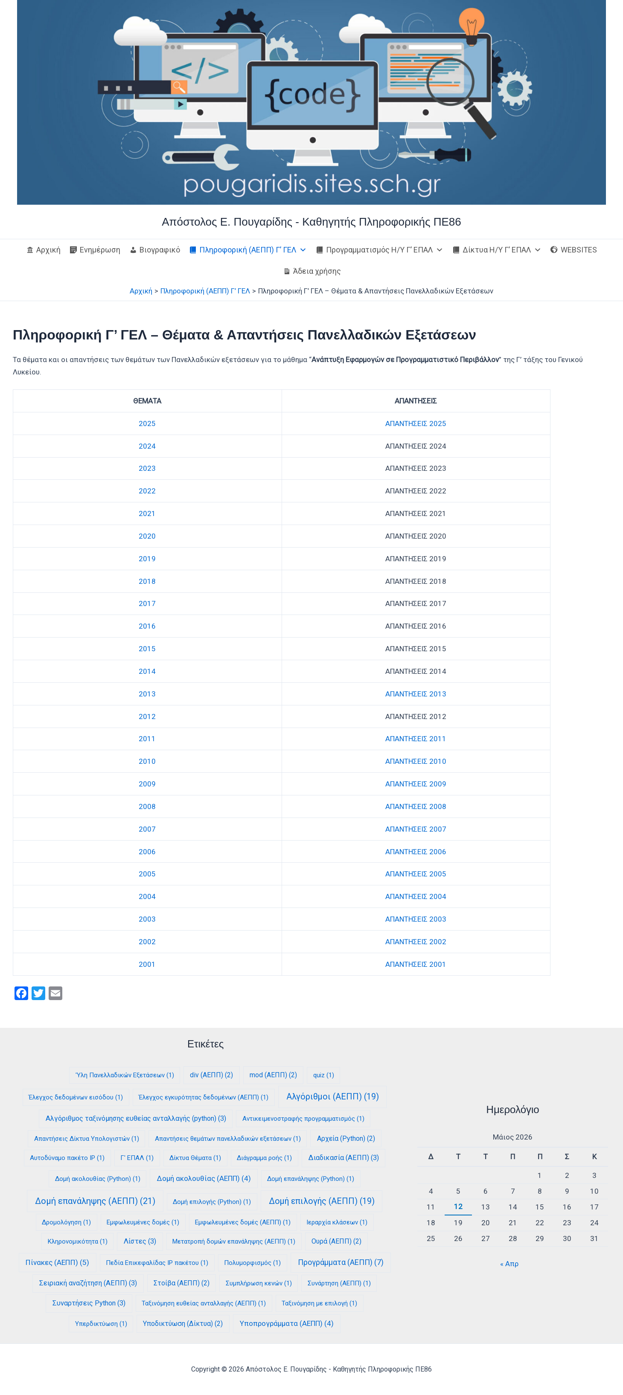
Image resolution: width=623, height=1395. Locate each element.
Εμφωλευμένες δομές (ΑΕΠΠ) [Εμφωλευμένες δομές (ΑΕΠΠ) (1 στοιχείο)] (243, 1222)
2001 (147, 964)
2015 (147, 648)
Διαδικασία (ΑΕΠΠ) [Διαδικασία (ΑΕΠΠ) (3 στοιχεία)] (344, 1158)
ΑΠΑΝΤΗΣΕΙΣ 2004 (415, 896)
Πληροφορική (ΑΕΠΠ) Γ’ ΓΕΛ (253, 250)
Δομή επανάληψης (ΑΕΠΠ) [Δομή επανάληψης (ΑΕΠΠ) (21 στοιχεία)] (95, 1201)
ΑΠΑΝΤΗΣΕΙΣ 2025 (415, 423)
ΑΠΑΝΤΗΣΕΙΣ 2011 (415, 738)
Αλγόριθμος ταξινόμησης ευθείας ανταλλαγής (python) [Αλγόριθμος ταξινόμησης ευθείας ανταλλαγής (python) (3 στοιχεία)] (136, 1118)
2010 (147, 761)
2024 (147, 446)
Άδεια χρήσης (317, 271)
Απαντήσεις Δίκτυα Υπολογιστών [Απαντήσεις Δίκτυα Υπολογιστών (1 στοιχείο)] (86, 1139)
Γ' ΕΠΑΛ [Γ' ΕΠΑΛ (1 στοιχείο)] (137, 1158)
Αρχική (48, 249)
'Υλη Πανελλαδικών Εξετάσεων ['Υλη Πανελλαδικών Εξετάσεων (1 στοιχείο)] (125, 1075)
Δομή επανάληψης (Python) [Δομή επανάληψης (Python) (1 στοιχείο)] (310, 1179)
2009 (147, 784)
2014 (147, 671)
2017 (147, 603)
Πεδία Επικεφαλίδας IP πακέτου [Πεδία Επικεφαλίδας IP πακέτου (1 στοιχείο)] (157, 1263)
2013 (147, 694)
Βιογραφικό (160, 249)
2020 (147, 536)
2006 (147, 851)
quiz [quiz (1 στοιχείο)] (323, 1075)
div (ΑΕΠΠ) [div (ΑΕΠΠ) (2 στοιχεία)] (211, 1075)
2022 (147, 491)
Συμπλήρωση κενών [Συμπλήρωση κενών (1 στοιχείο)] (259, 1283)
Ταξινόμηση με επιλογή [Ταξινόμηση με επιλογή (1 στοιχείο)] (319, 1303)
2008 (147, 806)
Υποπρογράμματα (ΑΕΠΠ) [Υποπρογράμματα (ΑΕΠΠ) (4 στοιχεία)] (287, 1323)
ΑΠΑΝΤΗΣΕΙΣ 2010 (415, 761)
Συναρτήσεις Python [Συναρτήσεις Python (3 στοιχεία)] (88, 1303)
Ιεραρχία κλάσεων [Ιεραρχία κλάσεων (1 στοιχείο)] (336, 1222)
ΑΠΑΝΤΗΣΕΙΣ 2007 (415, 829)
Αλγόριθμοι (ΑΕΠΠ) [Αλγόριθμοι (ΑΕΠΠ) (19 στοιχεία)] (332, 1097)
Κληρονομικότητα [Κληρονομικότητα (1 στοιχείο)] (78, 1241)
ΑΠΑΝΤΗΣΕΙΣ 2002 (415, 941)
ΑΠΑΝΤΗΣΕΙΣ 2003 (415, 919)
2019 (147, 558)
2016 (147, 626)
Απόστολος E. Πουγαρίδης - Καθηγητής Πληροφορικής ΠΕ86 (311, 221)
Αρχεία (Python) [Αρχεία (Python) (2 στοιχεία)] (346, 1138)
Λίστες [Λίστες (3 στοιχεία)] (140, 1241)
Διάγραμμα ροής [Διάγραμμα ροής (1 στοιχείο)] (264, 1158)
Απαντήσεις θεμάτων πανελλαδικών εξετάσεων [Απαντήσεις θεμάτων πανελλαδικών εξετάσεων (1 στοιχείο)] (228, 1139)
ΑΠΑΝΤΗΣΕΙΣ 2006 (415, 851)
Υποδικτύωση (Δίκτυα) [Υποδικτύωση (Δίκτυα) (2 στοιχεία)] (183, 1324)
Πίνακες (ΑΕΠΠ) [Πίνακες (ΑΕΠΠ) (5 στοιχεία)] (57, 1262)
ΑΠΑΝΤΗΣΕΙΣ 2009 (415, 784)
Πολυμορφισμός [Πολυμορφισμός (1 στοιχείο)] (252, 1263)
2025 (147, 423)
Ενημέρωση (100, 249)
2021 (147, 513)
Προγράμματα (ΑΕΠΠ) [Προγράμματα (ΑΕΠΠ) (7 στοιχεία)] (341, 1262)
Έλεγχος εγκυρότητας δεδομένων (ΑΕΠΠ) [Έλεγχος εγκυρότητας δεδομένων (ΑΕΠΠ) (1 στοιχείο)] (203, 1097)
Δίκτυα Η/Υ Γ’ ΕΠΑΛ (502, 250)
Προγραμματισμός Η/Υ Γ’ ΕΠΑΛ (384, 250)
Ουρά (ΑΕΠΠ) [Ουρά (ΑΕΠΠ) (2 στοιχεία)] (336, 1241)
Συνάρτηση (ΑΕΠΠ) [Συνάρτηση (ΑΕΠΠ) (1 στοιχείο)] (339, 1283)
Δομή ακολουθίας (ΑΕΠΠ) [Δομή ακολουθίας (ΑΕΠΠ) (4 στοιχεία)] (204, 1178)
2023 (147, 468)
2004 (147, 896)
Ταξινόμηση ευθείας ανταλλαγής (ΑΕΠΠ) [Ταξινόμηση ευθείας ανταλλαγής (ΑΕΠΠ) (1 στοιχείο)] (204, 1303)
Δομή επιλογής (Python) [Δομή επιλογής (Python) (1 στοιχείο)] (212, 1202)
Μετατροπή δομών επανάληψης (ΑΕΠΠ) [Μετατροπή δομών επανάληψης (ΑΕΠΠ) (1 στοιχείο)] (233, 1241)
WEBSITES (579, 249)
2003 (147, 919)
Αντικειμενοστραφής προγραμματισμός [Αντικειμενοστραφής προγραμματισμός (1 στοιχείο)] (303, 1118)
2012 (147, 716)
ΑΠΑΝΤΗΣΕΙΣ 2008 (415, 806)
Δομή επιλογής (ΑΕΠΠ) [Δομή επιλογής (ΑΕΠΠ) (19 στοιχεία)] (322, 1201)
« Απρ (509, 1263)
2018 (147, 581)
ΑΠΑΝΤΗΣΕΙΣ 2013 (415, 694)
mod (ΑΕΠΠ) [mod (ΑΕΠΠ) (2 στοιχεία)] (273, 1075)
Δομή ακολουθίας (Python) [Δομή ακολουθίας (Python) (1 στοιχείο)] (97, 1179)
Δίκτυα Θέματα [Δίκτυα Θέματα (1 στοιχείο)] (195, 1158)
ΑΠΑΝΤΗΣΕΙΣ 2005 (415, 874)
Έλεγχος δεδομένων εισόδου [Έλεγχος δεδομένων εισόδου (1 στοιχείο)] (76, 1097)
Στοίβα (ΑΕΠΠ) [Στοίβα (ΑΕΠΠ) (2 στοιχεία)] (182, 1283)
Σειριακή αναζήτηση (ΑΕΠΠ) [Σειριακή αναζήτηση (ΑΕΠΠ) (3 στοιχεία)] (88, 1283)
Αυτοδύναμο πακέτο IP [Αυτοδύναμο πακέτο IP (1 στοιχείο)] (67, 1158)
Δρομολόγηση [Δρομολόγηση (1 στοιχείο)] (66, 1222)
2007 (147, 829)
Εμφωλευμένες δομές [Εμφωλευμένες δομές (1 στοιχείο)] (143, 1222)
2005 (147, 874)
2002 (147, 941)
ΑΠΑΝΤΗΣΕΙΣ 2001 (415, 964)
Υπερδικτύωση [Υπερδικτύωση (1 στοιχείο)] (101, 1324)
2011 (147, 738)
